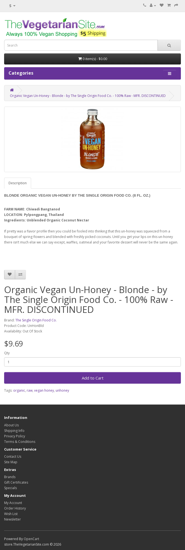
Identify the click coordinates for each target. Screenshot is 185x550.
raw (29, 390)
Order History (15, 508)
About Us (11, 425)
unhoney (62, 390)
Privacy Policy (14, 436)
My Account (13, 502)
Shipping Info (14, 430)
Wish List (11, 513)
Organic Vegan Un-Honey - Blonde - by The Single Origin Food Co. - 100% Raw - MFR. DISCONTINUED (88, 95)
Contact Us (12, 456)
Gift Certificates (16, 482)
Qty (7, 353)
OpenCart (31, 539)
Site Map (10, 462)
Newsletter (12, 519)
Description (18, 183)
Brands (9, 477)
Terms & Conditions (19, 441)
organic (19, 390)
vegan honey (44, 390)
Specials (10, 488)
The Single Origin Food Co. (36, 320)
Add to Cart (93, 378)
